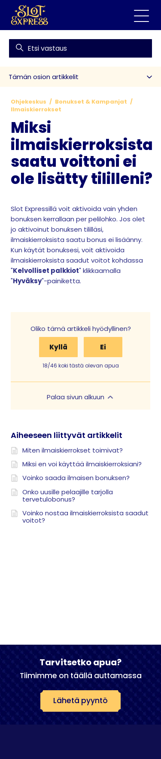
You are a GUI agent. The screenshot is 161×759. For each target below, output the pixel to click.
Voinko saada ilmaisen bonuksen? (76, 477)
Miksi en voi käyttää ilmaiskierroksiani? (82, 464)
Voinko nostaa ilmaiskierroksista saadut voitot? (85, 516)
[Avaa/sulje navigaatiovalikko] (141, 15)
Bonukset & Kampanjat (91, 102)
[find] (80, 48)
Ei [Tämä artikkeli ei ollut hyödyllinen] (103, 347)
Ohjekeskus (28, 102)
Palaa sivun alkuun (81, 396)
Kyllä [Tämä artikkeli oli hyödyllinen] (58, 347)
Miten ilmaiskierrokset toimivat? (72, 450)
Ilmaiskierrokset (36, 109)
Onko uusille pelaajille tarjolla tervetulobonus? (67, 495)
